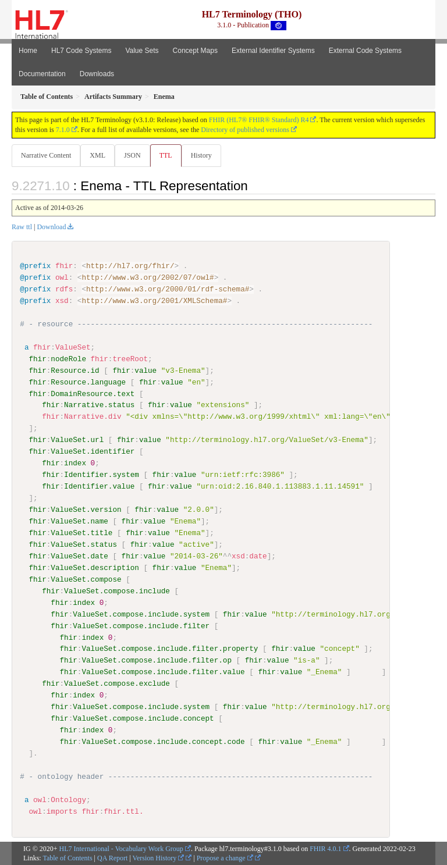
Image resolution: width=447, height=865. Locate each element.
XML (97, 155)
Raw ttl (22, 227)
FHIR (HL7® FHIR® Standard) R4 (259, 120)
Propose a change (225, 858)
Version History (159, 858)
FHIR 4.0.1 (325, 848)
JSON (132, 155)
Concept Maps (195, 51)
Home (28, 51)
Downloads (97, 74)
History (201, 155)
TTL (165, 155)
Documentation (42, 74)
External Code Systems (365, 51)
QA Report (112, 858)
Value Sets (141, 51)
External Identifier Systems (273, 51)
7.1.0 (63, 130)
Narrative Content (46, 155)
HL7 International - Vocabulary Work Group (121, 848)
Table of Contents (67, 858)
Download (51, 227)
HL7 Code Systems (81, 51)
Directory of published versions (245, 130)
